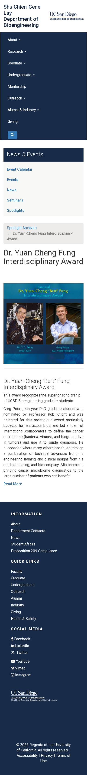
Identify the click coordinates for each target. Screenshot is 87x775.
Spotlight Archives (22, 228)
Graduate (16, 63)
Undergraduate (21, 75)
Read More (12, 484)
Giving (13, 121)
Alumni (16, 598)
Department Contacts (28, 531)
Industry (17, 605)
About (14, 40)
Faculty (17, 571)
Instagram (21, 675)
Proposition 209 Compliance (34, 551)
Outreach (16, 98)
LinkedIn (20, 646)
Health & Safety (23, 618)
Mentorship (17, 86)
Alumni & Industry (23, 110)
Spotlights (15, 210)
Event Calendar (19, 169)
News (11, 190)
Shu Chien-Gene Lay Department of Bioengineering (21, 16)
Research (17, 51)
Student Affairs (23, 544)
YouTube (20, 661)
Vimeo (18, 668)
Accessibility (27, 755)
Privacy (47, 755)
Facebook (20, 639)
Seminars (15, 200)
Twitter (19, 652)
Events (12, 179)
